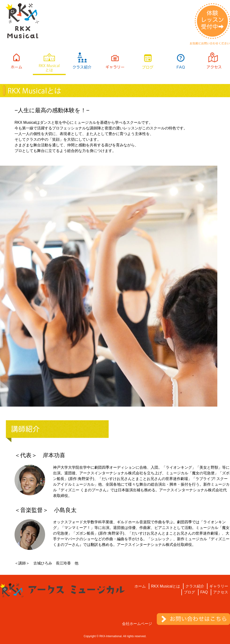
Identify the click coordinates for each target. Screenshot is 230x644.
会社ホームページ (137, 624)
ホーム (140, 586)
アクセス (220, 592)
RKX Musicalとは (165, 586)
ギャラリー (218, 586)
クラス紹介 (194, 586)
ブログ (189, 592)
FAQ (204, 592)
